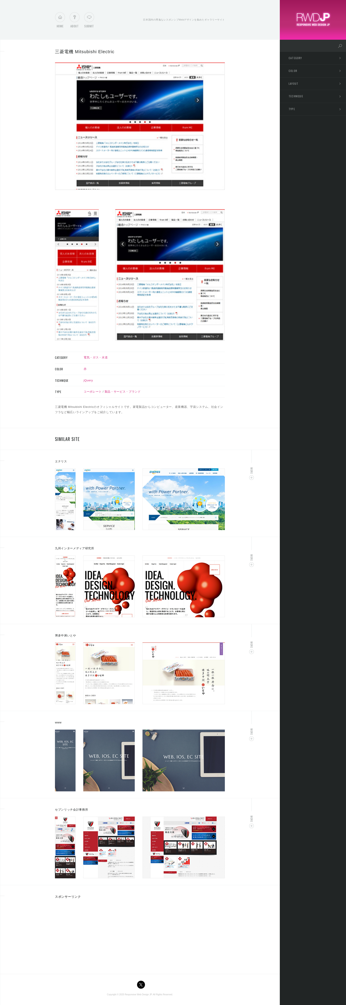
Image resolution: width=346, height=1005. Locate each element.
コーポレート (93, 391)
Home (60, 21)
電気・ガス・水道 (96, 357)
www (58, 722)
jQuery (88, 380)
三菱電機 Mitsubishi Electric (85, 51)
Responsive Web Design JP (138, 994)
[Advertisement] (92, 935)
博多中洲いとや (65, 635)
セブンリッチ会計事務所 (71, 809)
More (252, 470)
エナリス (61, 461)
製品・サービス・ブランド (123, 391)
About (74, 21)
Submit (89, 21)
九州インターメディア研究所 (74, 548)
